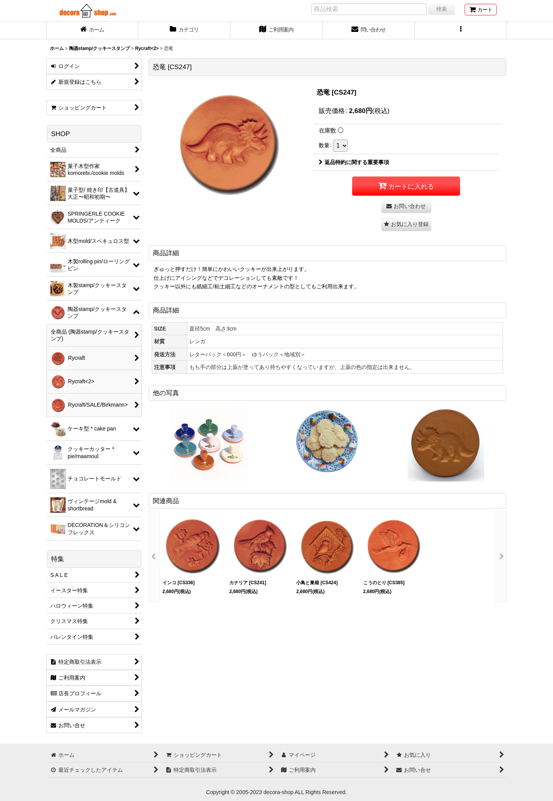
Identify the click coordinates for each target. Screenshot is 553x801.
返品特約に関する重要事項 (354, 162)
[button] (461, 30)
